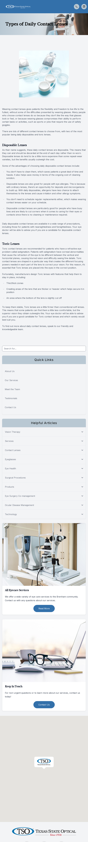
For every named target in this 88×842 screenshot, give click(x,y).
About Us (10, 371)
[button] (2, 6)
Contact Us (10, 407)
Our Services (11, 380)
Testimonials (11, 398)
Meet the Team (12, 389)
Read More (44, 608)
